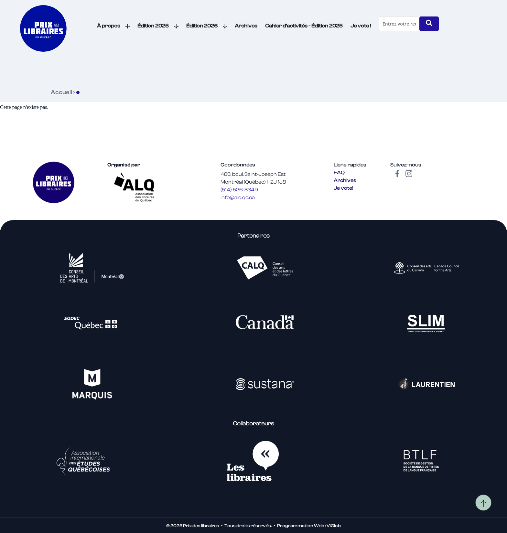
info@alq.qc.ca (238, 197)
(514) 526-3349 (239, 190)
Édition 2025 (157, 26)
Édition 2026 (206, 26)
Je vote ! (361, 26)
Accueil (61, 92)
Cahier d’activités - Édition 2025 (304, 26)
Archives (246, 26)
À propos (113, 26)
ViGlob (334, 525)
